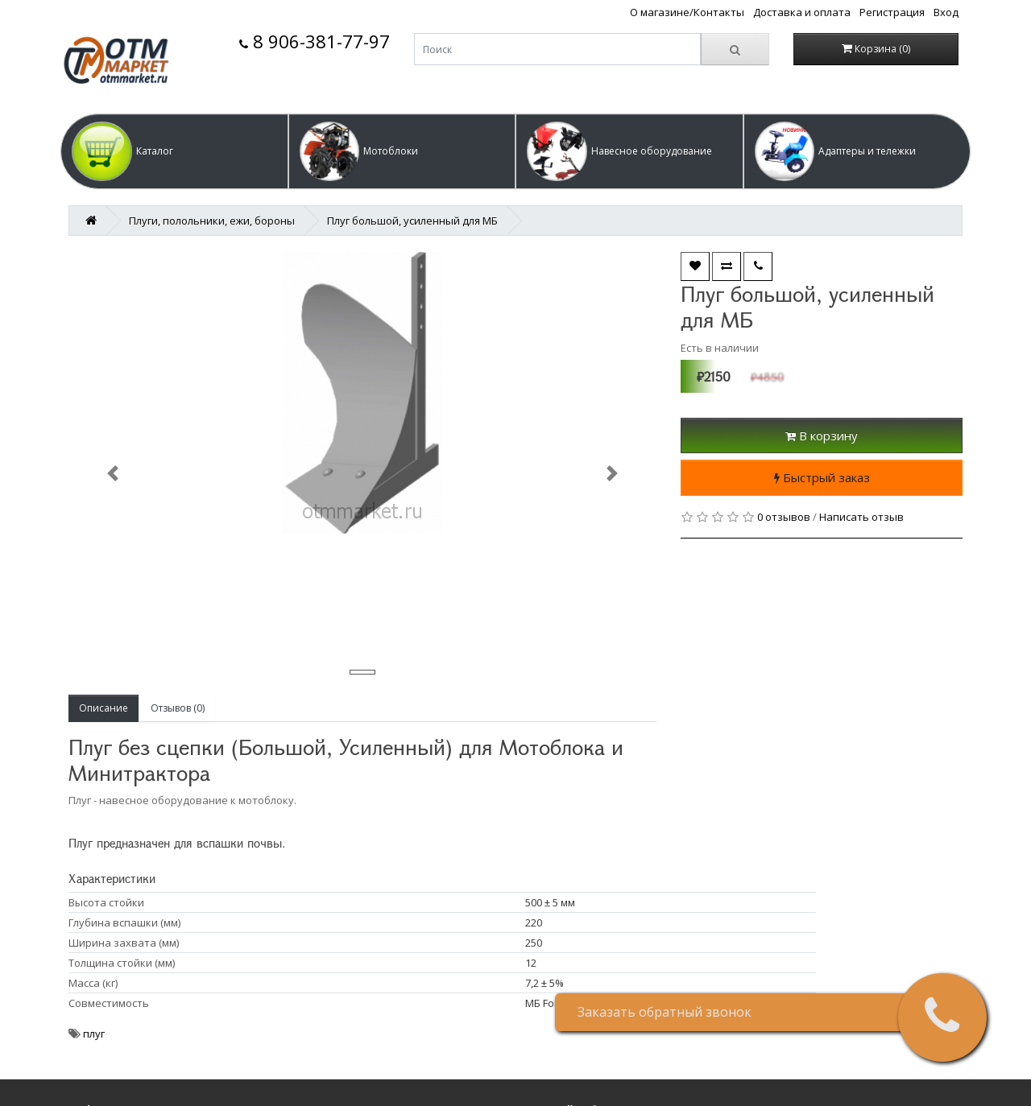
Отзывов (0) (178, 708)
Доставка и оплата (802, 12)
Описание (103, 708)
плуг (94, 1033)
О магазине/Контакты (687, 12)
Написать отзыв (861, 517)
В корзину (821, 435)
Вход (946, 12)
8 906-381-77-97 (314, 41)
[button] (174, 151)
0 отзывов (783, 517)
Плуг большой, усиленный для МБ (412, 220)
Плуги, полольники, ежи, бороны (212, 220)
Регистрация (892, 12)
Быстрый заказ (822, 477)
